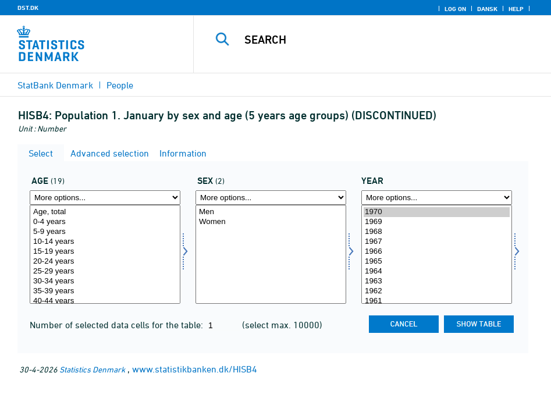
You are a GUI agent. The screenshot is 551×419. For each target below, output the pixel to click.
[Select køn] (270, 254)
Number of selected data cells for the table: (117, 324)
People (119, 85)
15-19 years (105, 252)
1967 (437, 242)
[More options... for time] (436, 197)
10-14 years (105, 242)
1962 (437, 291)
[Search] (381, 39)
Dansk (487, 9)
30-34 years (105, 281)
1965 (437, 262)
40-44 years (105, 301)
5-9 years (105, 232)
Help (516, 9)
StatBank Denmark (55, 85)
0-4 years (105, 222)
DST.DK (27, 7)
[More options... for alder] (105, 197)
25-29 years (105, 271)
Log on (455, 9)
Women (271, 222)
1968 (437, 232)
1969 (437, 222)
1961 (437, 301)
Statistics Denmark (92, 369)
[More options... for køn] (270, 197)
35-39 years (105, 291)
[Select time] (436, 254)
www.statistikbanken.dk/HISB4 (194, 369)
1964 (437, 271)
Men (271, 212)
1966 (437, 252)
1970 (437, 212)
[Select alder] (105, 254)
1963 (437, 281)
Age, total (105, 212)
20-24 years (105, 262)
